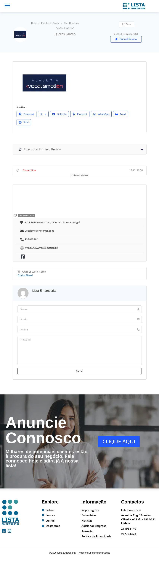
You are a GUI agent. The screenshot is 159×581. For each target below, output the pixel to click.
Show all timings (80, 175)
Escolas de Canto (50, 23)
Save (127, 24)
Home (34, 23)
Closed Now (29, 170)
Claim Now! (25, 275)
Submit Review (126, 39)
